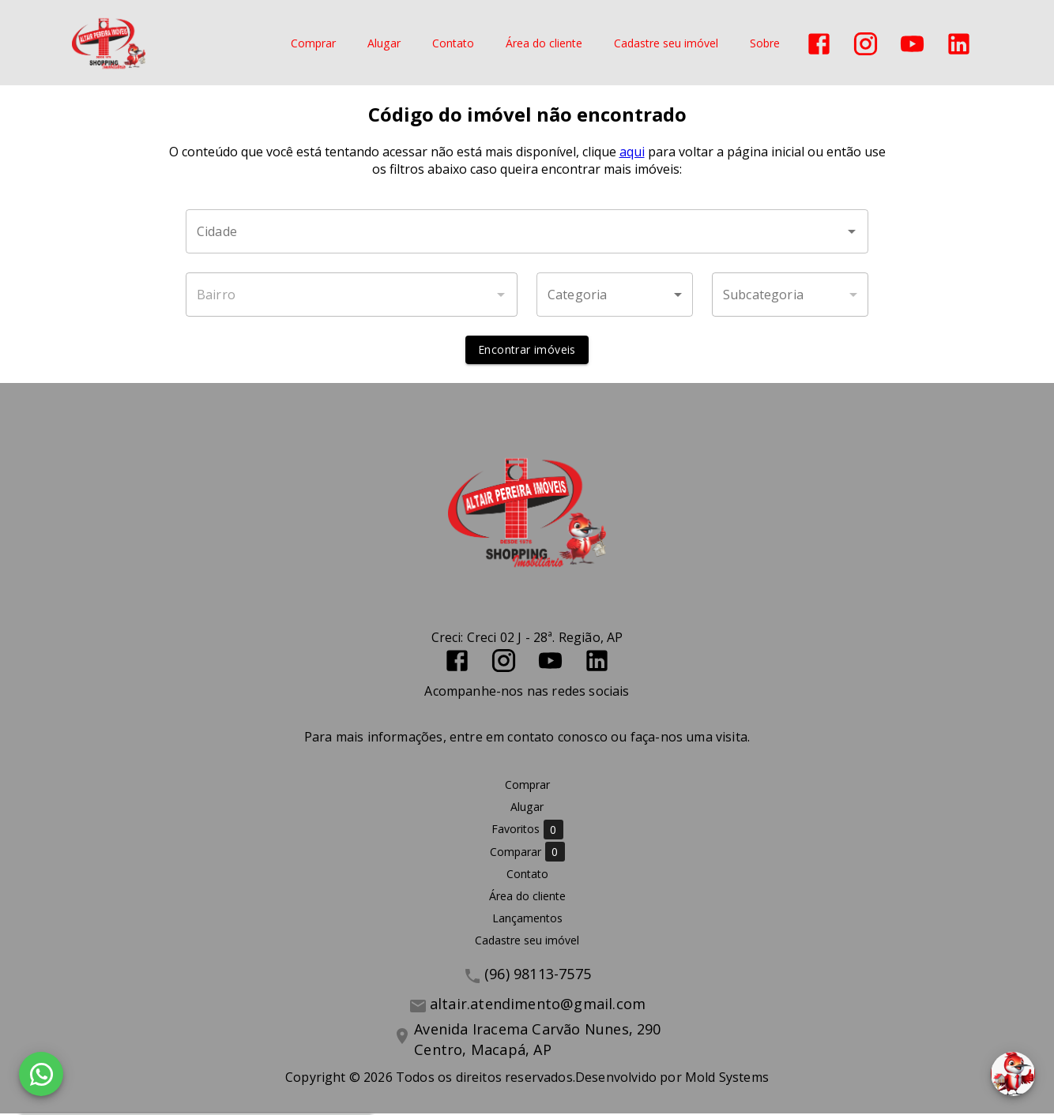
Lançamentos (527, 919)
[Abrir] (852, 233)
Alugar (384, 44)
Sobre (765, 44)
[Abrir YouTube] (912, 44)
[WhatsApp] (41, 1074)
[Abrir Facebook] (819, 44)
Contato (453, 44)
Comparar (527, 853)
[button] (614, 296)
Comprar (313, 44)
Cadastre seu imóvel (666, 44)
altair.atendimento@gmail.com (538, 1005)
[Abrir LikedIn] (959, 44)
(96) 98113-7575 (537, 975)
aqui (632, 153)
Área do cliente (544, 44)
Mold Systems (727, 1078)
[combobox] (527, 233)
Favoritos (527, 831)
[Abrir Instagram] (865, 44)
